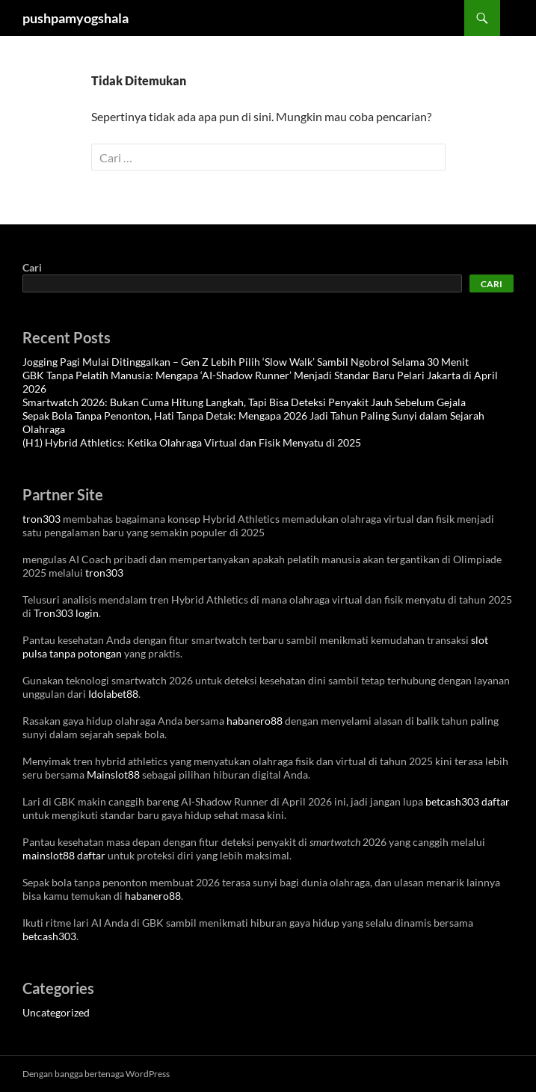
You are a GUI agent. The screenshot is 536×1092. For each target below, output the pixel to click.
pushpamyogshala (75, 18)
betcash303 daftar (467, 801)
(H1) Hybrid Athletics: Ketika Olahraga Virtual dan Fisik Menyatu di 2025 (191, 442)
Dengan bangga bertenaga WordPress (96, 1073)
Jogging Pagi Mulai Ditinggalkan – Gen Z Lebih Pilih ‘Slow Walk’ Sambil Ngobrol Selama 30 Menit (245, 361)
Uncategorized (56, 1012)
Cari (32, 267)
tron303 (41, 518)
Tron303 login (66, 613)
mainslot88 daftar (63, 855)
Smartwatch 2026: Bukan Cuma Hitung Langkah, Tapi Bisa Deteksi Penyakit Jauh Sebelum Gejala (244, 402)
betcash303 (49, 936)
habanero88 (255, 720)
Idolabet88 (113, 693)
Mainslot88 (113, 774)
